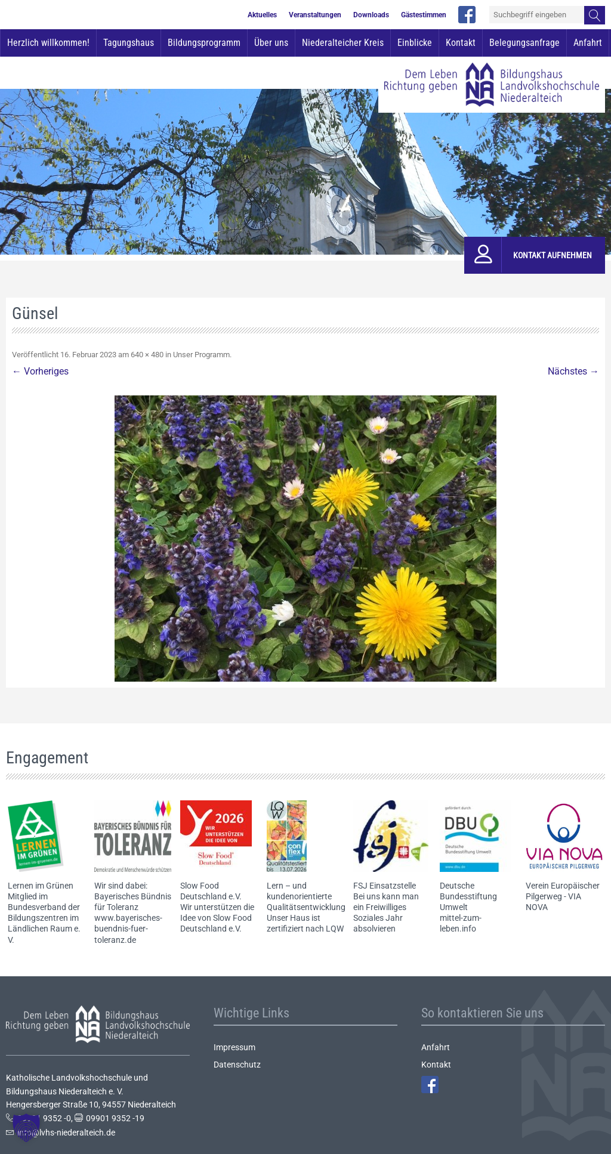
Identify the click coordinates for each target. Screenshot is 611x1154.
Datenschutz (237, 1064)
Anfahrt (587, 42)
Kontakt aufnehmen (552, 255)
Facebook (430, 1084)
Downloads (371, 14)
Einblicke (414, 42)
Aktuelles (262, 14)
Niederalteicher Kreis (343, 42)
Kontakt (461, 42)
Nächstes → (573, 371)
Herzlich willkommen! (48, 42)
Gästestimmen (423, 14)
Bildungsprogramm (204, 42)
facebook (467, 14)
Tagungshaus (128, 42)
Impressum (234, 1047)
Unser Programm (201, 354)
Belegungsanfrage (524, 42)
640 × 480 (147, 354)
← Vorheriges (40, 371)
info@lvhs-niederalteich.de (66, 1132)
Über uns (271, 42)
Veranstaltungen (315, 14)
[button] (26, 1128)
